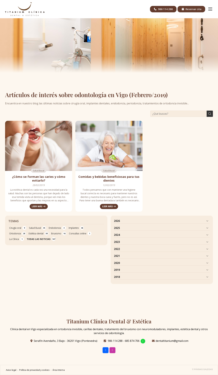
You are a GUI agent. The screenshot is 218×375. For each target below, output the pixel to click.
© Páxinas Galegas (202, 369)
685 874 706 (132, 341)
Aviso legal (11, 369)
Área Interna (59, 369)
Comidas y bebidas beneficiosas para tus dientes (108, 178)
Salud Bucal (38, 170)
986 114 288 (115, 341)
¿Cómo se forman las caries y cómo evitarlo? (38, 178)
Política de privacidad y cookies (34, 369)
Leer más (37, 206)
